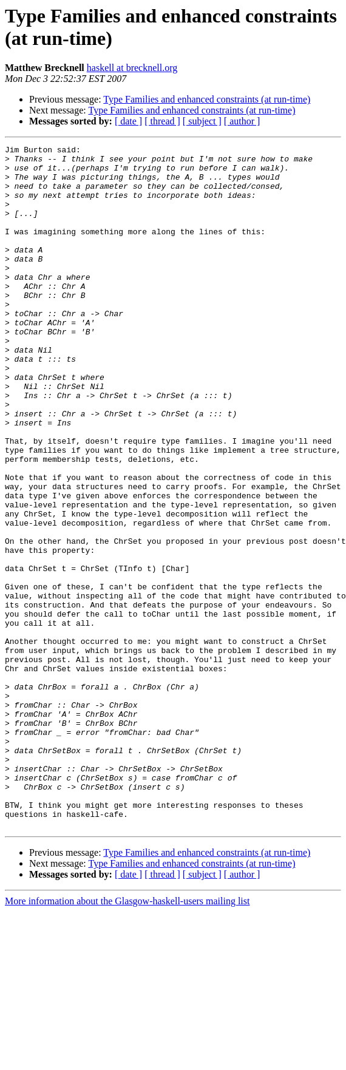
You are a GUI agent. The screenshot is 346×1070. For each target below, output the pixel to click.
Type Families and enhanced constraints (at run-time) (206, 99)
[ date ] (128, 121)
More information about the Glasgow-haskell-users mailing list (127, 1037)
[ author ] (242, 121)
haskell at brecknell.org (132, 68)
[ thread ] (162, 121)
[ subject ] (202, 121)
